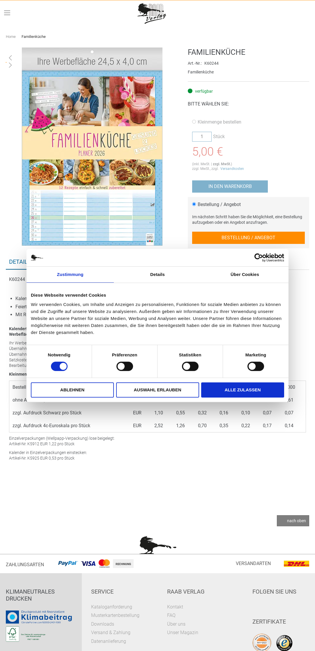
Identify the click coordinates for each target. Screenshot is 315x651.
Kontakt (175, 607)
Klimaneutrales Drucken (30, 595)
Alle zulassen (242, 389)
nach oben (296, 520)
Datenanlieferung (108, 641)
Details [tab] (157, 274)
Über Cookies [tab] (245, 274)
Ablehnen (72, 389)
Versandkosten (232, 169)
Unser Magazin (182, 632)
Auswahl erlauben (157, 389)
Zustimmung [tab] (70, 274)
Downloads (102, 624)
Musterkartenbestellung (115, 615)
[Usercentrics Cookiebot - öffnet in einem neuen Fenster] (258, 257)
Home (11, 36)
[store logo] (152, 13)
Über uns (176, 624)
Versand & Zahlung (110, 632)
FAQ (171, 615)
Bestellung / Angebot (216, 204)
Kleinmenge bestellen (216, 122)
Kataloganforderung (111, 607)
